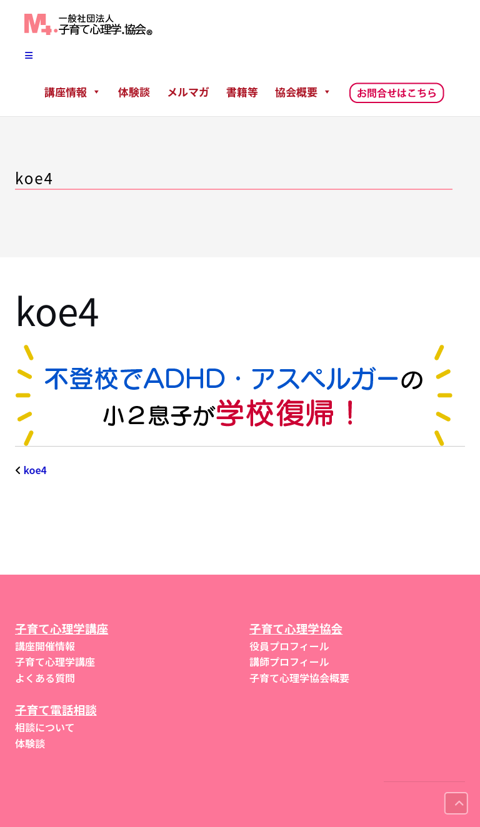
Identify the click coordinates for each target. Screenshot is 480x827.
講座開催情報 (45, 645)
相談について (45, 727)
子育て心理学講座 (55, 661)
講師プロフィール (289, 661)
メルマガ (188, 91)
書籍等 (242, 91)
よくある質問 (45, 677)
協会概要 (303, 91)
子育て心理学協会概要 (299, 677)
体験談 (134, 91)
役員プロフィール (289, 645)
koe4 (35, 469)
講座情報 (72, 91)
